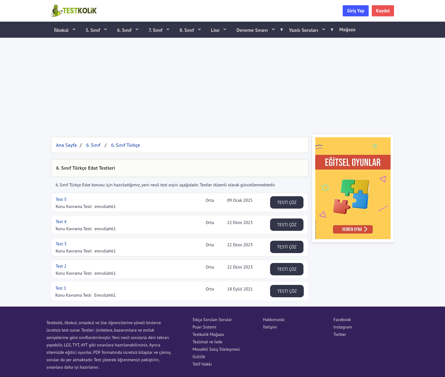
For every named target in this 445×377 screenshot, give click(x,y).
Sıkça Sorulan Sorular (212, 319)
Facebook (342, 319)
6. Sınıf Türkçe (125, 145)
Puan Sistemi (204, 327)
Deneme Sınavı (257, 29)
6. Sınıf (125, 30)
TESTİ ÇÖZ (287, 202)
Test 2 (61, 266)
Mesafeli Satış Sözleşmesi (216, 349)
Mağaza (347, 29)
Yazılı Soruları (309, 29)
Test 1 (60, 288)
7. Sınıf (156, 30)
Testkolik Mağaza (208, 334)
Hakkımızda (273, 319)
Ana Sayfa (66, 145)
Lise (216, 30)
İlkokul (62, 30)
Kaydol (383, 11)
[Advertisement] (222, 84)
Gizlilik (199, 356)
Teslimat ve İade (207, 342)
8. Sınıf (187, 30)
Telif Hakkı (202, 364)
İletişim (270, 327)
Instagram (342, 327)
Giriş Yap (355, 11)
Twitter (339, 334)
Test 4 (61, 221)
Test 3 (61, 244)
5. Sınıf (93, 30)
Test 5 (61, 199)
